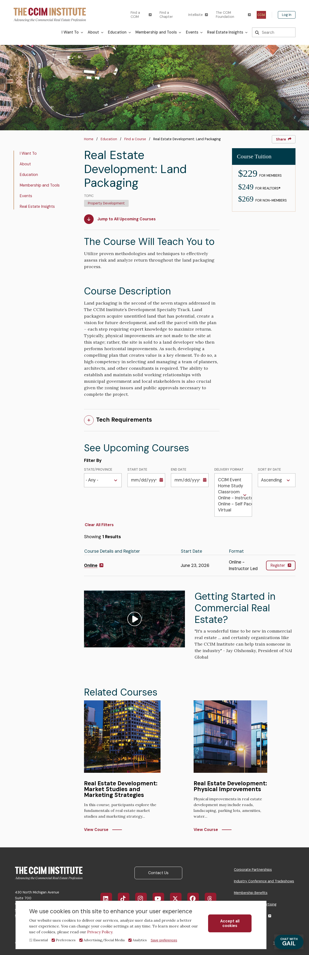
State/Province (98, 469)
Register (280, 565)
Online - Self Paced (233, 504)
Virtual (233, 510)
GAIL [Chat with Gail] (288, 942)
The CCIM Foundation (233, 15)
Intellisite (198, 15)
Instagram (143, 898)
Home (88, 139)
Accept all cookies (229, 923)
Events (26, 195)
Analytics (140, 940)
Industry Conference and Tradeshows (264, 881)
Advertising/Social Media (104, 940)
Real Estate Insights (37, 206)
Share (283, 139)
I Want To (28, 153)
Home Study (233, 486)
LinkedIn (108, 898)
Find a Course (135, 139)
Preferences (66, 940)
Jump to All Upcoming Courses (120, 219)
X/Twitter (178, 898)
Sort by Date (269, 469)
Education (109, 139)
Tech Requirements (124, 419)
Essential (40, 940)
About (25, 164)
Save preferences (164, 940)
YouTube (161, 898)
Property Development (106, 203)
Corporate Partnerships (253, 869)
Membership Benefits (250, 893)
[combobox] (93, 480)
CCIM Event (233, 480)
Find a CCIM (141, 15)
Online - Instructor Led (233, 498)
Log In (286, 15)
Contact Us (158, 872)
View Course (96, 829)
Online (93, 565)
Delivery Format (229, 469)
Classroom (233, 492)
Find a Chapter (166, 15)
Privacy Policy (99, 931)
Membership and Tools (40, 185)
